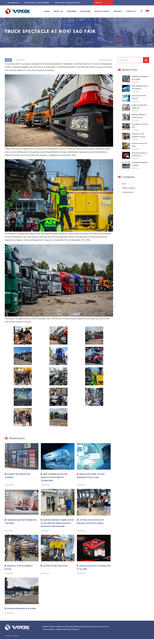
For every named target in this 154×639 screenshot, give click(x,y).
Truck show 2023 (105, 60)
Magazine (85, 11)
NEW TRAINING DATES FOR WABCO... (140, 87)
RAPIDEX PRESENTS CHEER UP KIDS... (139, 116)
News (8, 60)
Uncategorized (127, 192)
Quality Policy (102, 11)
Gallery (118, 11)
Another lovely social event (139, 145)
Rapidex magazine (128, 188)
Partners (71, 11)
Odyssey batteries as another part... (139, 154)
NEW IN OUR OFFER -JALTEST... (139, 97)
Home (46, 11)
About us (58, 11)
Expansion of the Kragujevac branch (138, 135)
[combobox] (103, 2)
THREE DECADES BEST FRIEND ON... (140, 106)
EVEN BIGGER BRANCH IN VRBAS (140, 164)
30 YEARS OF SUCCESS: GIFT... (140, 125)
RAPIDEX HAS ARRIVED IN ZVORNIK (140, 78)
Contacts (131, 11)
